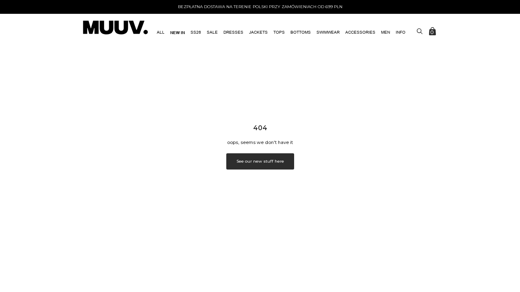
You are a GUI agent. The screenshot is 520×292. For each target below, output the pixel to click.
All (161, 32)
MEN (385, 32)
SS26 (196, 32)
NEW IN (177, 32)
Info (400, 32)
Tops (279, 32)
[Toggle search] (419, 31)
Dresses (233, 32)
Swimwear (328, 32)
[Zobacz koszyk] (433, 31)
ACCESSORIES (360, 32)
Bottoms (300, 32)
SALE (212, 32)
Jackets (258, 32)
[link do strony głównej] (115, 28)
